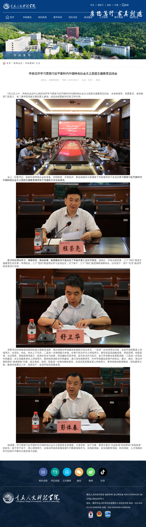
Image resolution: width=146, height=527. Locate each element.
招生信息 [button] (73, 17)
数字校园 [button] (118, 17)
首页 (8, 63)
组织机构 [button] (42, 17)
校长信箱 (43, 475)
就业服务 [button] (88, 17)
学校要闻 (29, 63)
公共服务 (67, 475)
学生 (92, 5)
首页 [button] (12, 17)
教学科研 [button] (57, 17)
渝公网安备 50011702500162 (126, 494)
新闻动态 (18, 63)
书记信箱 (55, 475)
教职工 (101, 5)
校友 (109, 5)
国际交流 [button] (134, 17)
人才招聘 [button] (103, 17)
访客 (116, 5)
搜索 (127, 5)
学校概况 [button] (27, 17)
